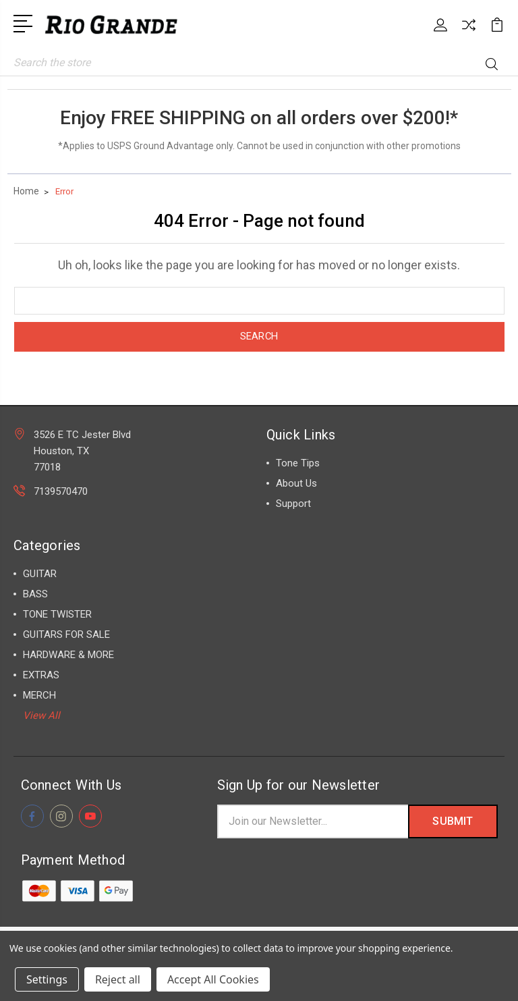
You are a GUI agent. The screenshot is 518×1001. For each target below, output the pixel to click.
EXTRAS (41, 675)
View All (41, 715)
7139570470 (61, 491)
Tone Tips (298, 463)
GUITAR (40, 574)
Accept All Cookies (213, 979)
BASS (35, 594)
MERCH (39, 695)
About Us (296, 483)
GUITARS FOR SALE (66, 634)
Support (293, 503)
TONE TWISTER (57, 614)
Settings (46, 979)
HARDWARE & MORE (68, 655)
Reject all (117, 979)
